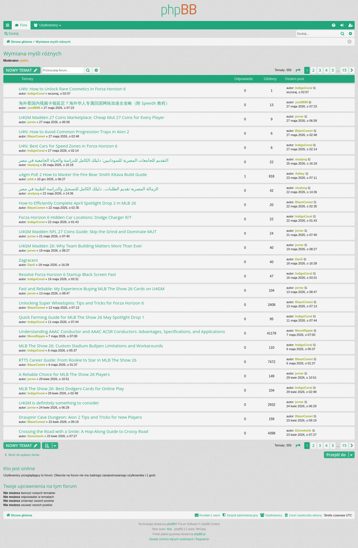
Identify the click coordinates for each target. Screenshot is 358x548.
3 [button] (320, 70)
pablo (24, 60)
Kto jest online (19, 468)
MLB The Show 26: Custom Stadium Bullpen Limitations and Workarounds (91, 345)
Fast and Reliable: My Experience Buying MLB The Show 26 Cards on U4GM (91, 288)
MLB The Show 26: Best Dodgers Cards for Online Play (71, 388)
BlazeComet (36, 136)
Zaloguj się (35, 34)
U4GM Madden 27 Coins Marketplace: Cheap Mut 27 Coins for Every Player (91, 117)
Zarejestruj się (61, 34)
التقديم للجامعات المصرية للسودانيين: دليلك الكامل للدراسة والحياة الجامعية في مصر (93, 160)
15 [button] (344, 70)
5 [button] (333, 70)
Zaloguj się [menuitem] (343, 26)
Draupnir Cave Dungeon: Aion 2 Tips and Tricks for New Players (80, 417)
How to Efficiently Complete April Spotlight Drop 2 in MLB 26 (77, 203)
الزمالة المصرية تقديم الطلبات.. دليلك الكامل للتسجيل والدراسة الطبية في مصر (88, 188)
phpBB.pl (200, 534)
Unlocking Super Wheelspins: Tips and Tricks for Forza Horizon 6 (81, 303)
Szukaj (13, 34)
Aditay (300, 173)
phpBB (171, 524)
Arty (169, 529)
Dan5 (31, 264)
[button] (298, 70)
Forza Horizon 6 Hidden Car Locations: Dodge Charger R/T (75, 217)
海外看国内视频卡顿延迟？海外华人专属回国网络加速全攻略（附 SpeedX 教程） (94, 103)
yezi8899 (33, 107)
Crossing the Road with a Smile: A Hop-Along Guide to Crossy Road (83, 431)
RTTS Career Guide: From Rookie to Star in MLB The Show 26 (77, 360)
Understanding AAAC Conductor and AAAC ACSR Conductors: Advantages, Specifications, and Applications (122, 331)
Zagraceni (28, 260)
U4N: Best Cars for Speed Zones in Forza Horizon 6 (68, 146)
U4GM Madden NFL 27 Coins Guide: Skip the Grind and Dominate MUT (87, 231)
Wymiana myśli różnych (32, 53)
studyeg (33, 165)
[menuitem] (333, 25)
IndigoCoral (35, 93)
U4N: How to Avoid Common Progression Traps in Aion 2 (74, 131)
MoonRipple (36, 336)
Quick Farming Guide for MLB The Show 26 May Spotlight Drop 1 (81, 317)
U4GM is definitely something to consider (59, 403)
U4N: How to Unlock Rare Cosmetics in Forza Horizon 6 (72, 89)
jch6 (30, 179)
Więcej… (9, 26)
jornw (31, 122)
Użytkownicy (48, 25)
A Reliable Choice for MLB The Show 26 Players (64, 374)
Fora (23, 25)
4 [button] (326, 70)
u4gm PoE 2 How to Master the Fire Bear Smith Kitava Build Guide (83, 174)
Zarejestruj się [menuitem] (351, 26)
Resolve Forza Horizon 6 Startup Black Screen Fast (67, 274)
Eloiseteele (35, 436)
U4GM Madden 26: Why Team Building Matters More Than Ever (80, 246)
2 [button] (313, 70)
